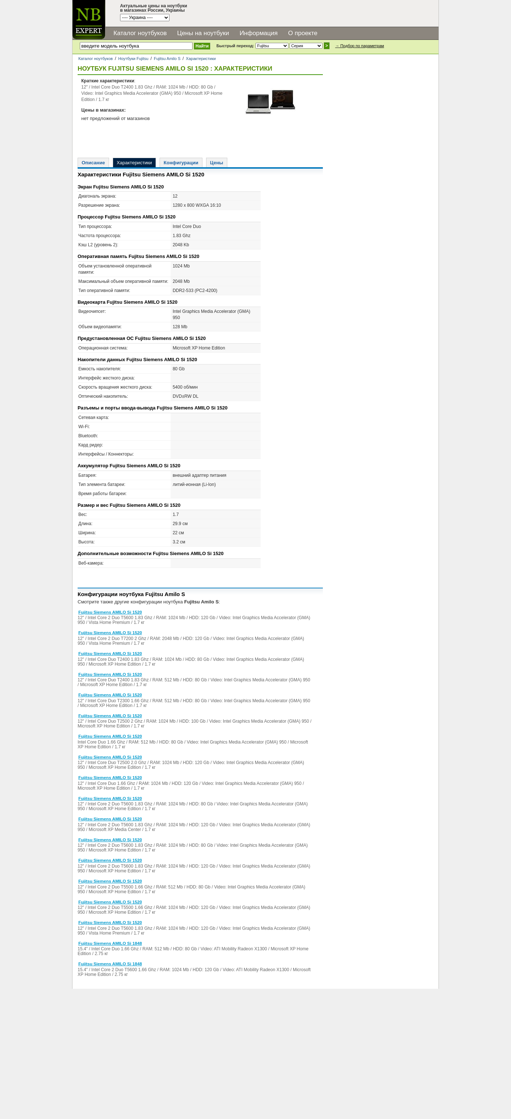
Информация (258, 33)
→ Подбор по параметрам (359, 46)
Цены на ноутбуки (203, 33)
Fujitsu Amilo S (167, 58)
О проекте (302, 33)
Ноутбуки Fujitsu (133, 58)
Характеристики (201, 58)
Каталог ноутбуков (140, 33)
